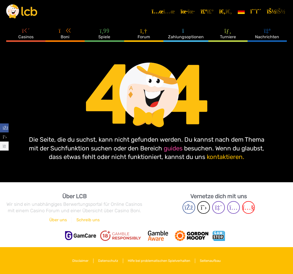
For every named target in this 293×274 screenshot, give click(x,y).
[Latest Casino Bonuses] (21, 11)
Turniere (228, 33)
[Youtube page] (248, 207)
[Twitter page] (203, 207)
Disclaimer (80, 261)
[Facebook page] (189, 207)
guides (173, 148)
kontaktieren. (225, 157)
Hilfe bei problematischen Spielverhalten (159, 261)
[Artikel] (164, 11)
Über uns (58, 219)
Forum (144, 33)
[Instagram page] (233, 207)
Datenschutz (108, 261)
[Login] (277, 11)
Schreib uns (88, 219)
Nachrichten (267, 33)
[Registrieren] (256, 11)
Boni (65, 33)
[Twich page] (218, 207)
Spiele (104, 33)
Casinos (26, 33)
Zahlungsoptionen (186, 33)
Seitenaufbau (210, 261)
